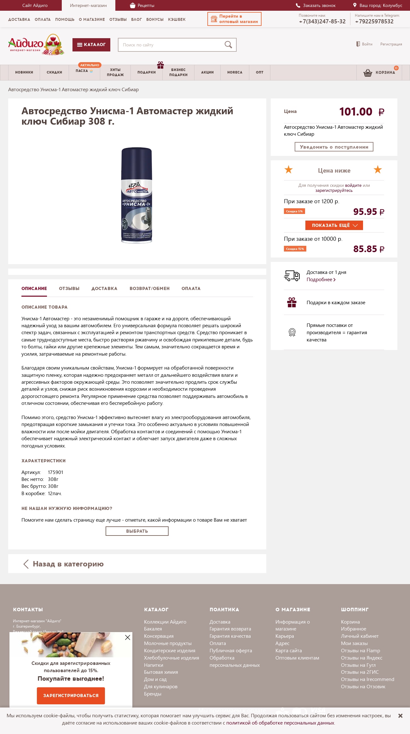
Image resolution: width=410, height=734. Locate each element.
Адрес (282, 643)
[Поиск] (230, 45)
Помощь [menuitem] (64, 19)
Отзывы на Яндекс (361, 657)
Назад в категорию (63, 563)
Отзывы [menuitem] (118, 19)
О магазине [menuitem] (92, 19)
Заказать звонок (315, 5)
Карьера (284, 635)
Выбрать (137, 531)
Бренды (152, 693)
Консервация (159, 635)
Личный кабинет (360, 635)
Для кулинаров (160, 686)
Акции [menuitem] (207, 72)
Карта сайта (288, 650)
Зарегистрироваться (71, 695)
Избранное (353, 628)
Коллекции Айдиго (165, 621)
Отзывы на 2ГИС (360, 671)
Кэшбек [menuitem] (177, 19)
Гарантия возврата (230, 628)
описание (34, 288)
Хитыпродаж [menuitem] (115, 72)
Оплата (191, 288)
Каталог (91, 44)
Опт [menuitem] (259, 72)
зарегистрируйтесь (334, 190)
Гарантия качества (230, 635)
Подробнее (321, 279)
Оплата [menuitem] (43, 19)
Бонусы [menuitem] (155, 19)
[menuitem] (84, 72)
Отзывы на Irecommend (367, 679)
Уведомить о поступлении (334, 147)
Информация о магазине (292, 625)
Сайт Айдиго (35, 5)
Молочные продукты (168, 643)
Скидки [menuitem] (54, 72)
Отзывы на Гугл (358, 664)
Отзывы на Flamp (360, 650)
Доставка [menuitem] (19, 19)
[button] (234, 19)
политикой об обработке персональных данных (280, 722)
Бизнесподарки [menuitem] (178, 72)
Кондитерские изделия (169, 650)
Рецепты (142, 5)
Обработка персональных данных (235, 661)
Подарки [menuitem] (149, 70)
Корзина (350, 621)
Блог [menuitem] (136, 19)
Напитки (153, 664)
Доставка (220, 621)
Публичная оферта (231, 650)
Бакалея (153, 628)
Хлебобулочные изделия (171, 657)
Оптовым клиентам (297, 657)
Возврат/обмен (150, 288)
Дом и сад (155, 679)
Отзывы (69, 288)
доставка (104, 288)
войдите (354, 185)
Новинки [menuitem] (24, 72)
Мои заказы (354, 643)
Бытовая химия (161, 671)
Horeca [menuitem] (234, 72)
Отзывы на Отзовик (363, 686)
